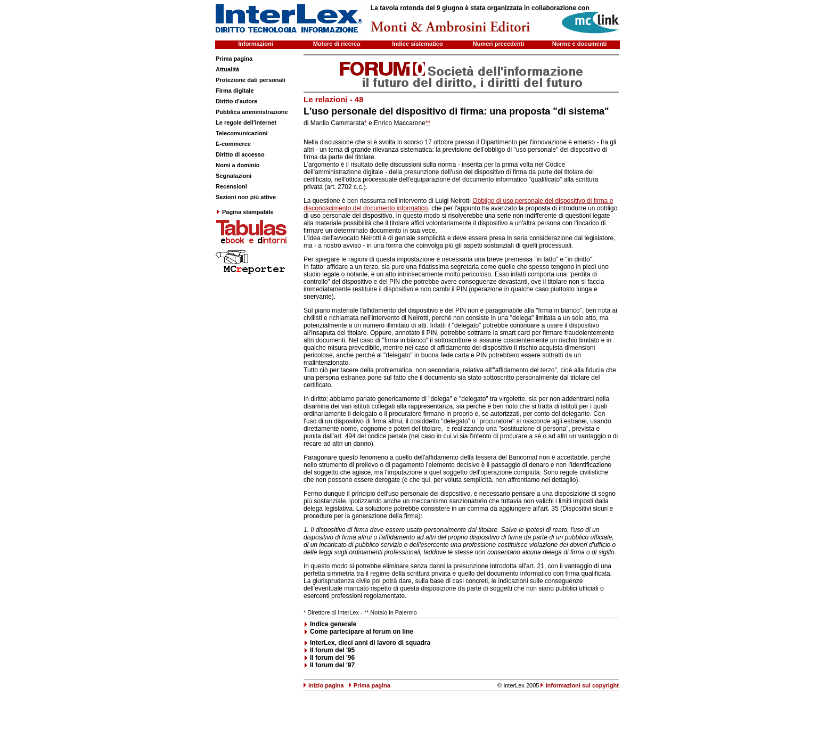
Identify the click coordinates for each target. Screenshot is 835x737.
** (427, 123)
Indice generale (333, 624)
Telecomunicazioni (242, 133)
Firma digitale (235, 90)
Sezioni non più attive (246, 197)
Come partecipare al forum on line (361, 631)
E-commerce (233, 144)
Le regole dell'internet (246, 122)
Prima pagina (234, 58)
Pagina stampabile (245, 212)
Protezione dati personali (250, 80)
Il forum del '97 (332, 665)
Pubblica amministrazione (252, 112)
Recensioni (231, 186)
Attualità (227, 69)
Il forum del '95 (332, 650)
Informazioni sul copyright (582, 685)
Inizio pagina (326, 685)
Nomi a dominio (238, 165)
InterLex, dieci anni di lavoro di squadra (370, 642)
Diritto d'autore (236, 101)
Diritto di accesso (240, 154)
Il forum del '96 (332, 657)
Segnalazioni (233, 176)
